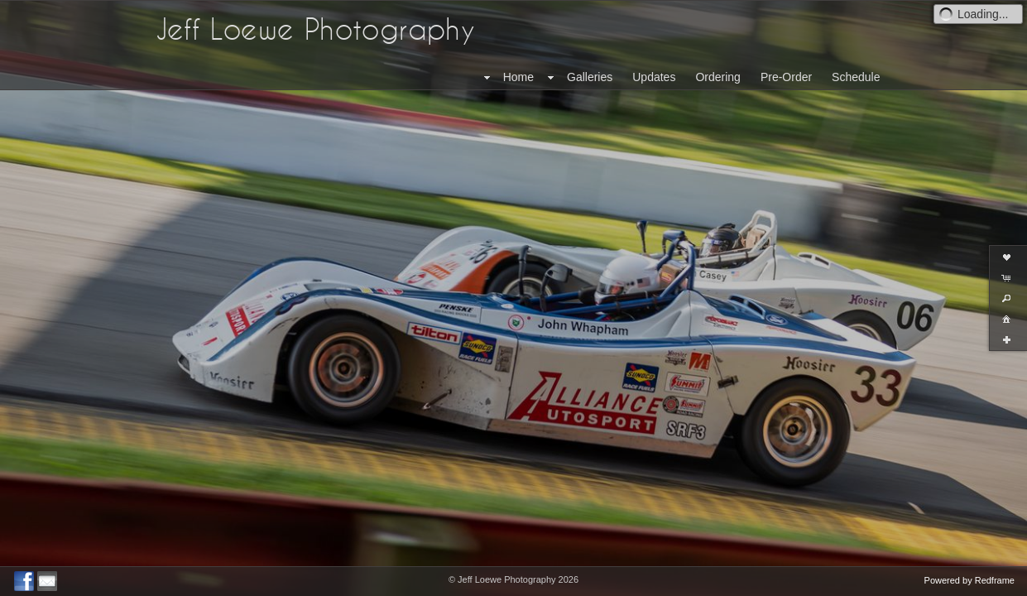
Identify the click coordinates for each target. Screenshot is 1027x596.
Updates (653, 77)
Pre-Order (786, 77)
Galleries (589, 77)
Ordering (717, 77)
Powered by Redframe (969, 580)
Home (518, 77)
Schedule (856, 77)
